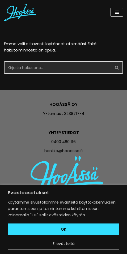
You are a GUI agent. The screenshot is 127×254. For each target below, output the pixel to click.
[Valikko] (117, 12)
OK (63, 229)
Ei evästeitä (64, 243)
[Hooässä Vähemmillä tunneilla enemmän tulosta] (21, 12)
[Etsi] (57, 67)
